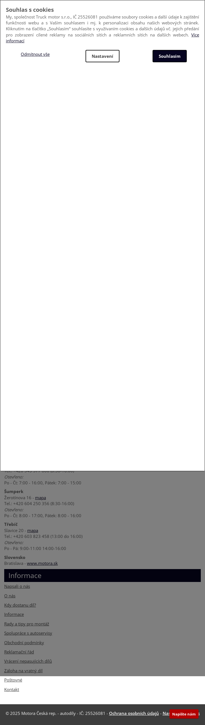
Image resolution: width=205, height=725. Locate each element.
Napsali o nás (17, 586)
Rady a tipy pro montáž (26, 624)
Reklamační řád (19, 652)
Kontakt (11, 689)
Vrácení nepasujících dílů (28, 661)
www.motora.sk (42, 563)
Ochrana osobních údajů (134, 713)
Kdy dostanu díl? (20, 605)
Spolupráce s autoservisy (28, 633)
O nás (9, 596)
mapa (40, 497)
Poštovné (13, 680)
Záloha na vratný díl (23, 670)
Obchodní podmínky (24, 642)
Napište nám (184, 714)
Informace (14, 614)
